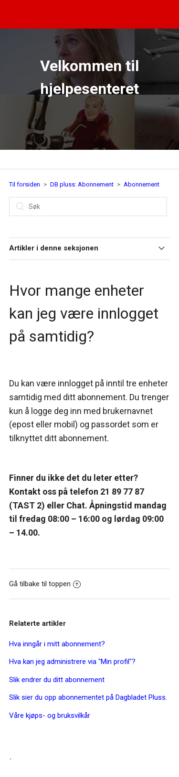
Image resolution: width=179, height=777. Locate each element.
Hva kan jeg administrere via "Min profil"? (72, 661)
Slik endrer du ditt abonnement (57, 679)
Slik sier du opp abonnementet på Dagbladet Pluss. (88, 697)
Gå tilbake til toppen (45, 584)
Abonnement (141, 184)
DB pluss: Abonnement (82, 184)
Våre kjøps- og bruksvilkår (49, 715)
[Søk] (88, 206)
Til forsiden (24, 184)
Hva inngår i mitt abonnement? (57, 644)
